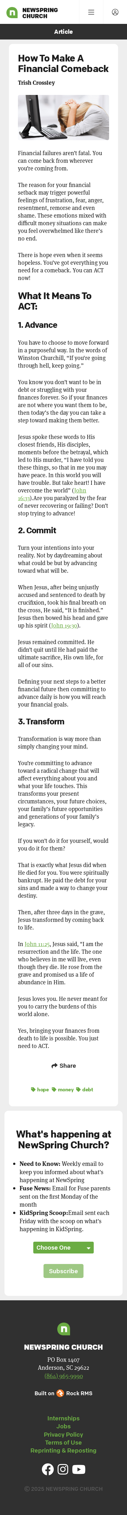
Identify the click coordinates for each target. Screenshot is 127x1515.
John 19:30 (64, 625)
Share (63, 1065)
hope (40, 1089)
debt (84, 1089)
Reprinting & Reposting (63, 1450)
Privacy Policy (63, 1434)
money (63, 1089)
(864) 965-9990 (63, 1376)
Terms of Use (63, 1442)
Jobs (63, 1426)
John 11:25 (37, 944)
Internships (63, 1418)
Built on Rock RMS (63, 1393)
